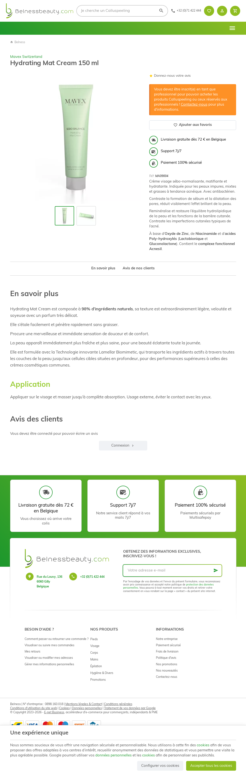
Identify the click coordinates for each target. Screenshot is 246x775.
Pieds (94, 639)
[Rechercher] (161, 11)
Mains (94, 659)
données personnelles (113, 755)
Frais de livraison (167, 651)
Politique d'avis (166, 658)
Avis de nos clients (139, 268)
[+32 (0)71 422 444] (186, 11)
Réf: (152, 176)
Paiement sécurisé (168, 645)
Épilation (96, 666)
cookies (203, 745)
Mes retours (32, 651)
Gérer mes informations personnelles (49, 664)
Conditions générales (118, 704)
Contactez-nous (194, 105)
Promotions (98, 680)
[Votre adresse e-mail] (172, 570)
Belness (17, 42)
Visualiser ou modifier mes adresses (49, 658)
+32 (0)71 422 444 (92, 577)
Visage (94, 646)
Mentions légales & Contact (83, 704)
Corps (94, 653)
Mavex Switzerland (26, 57)
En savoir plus (103, 268)
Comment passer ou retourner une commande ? (56, 639)
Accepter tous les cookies (211, 766)
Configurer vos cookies (160, 766)
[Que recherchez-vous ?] (122, 11)
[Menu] (232, 28)
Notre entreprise (167, 639)
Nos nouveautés (167, 670)
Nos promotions (166, 664)
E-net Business (54, 712)
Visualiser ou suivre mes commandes (49, 645)
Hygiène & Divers (101, 673)
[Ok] (216, 570)
